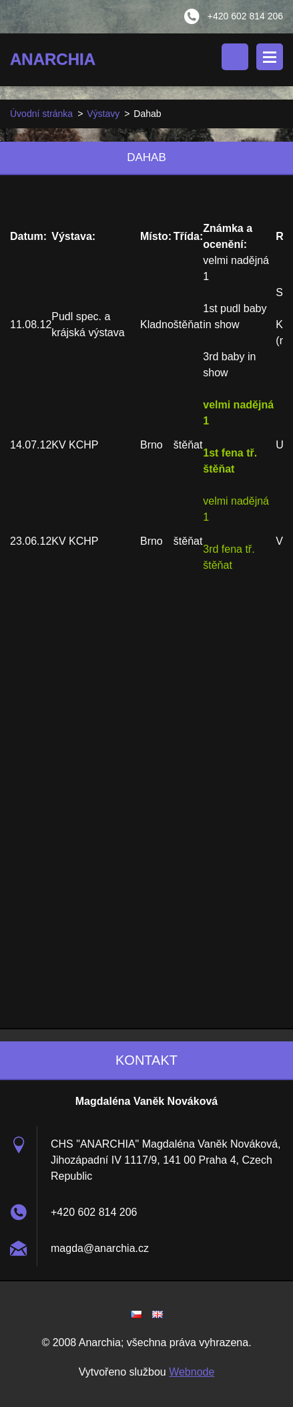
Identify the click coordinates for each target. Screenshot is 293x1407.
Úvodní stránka (41, 113)
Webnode (191, 1372)
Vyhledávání (235, 56)
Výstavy (103, 113)
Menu (269, 56)
